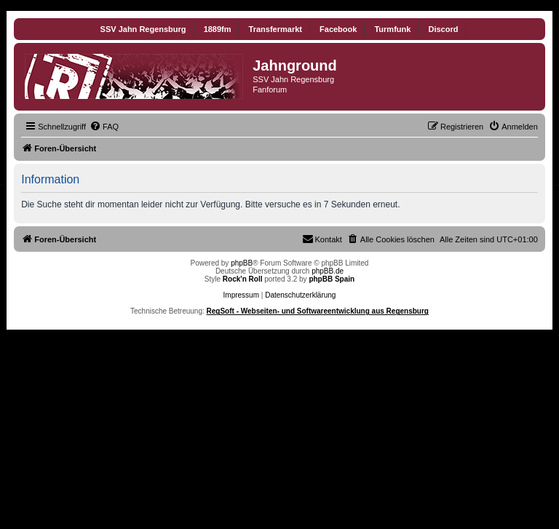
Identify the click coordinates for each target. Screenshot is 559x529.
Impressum (241, 295)
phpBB (242, 263)
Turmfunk (392, 29)
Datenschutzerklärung (300, 295)
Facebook (338, 29)
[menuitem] (104, 126)
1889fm (217, 29)
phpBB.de (328, 271)
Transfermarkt (275, 29)
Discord (443, 29)
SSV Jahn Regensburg (143, 29)
